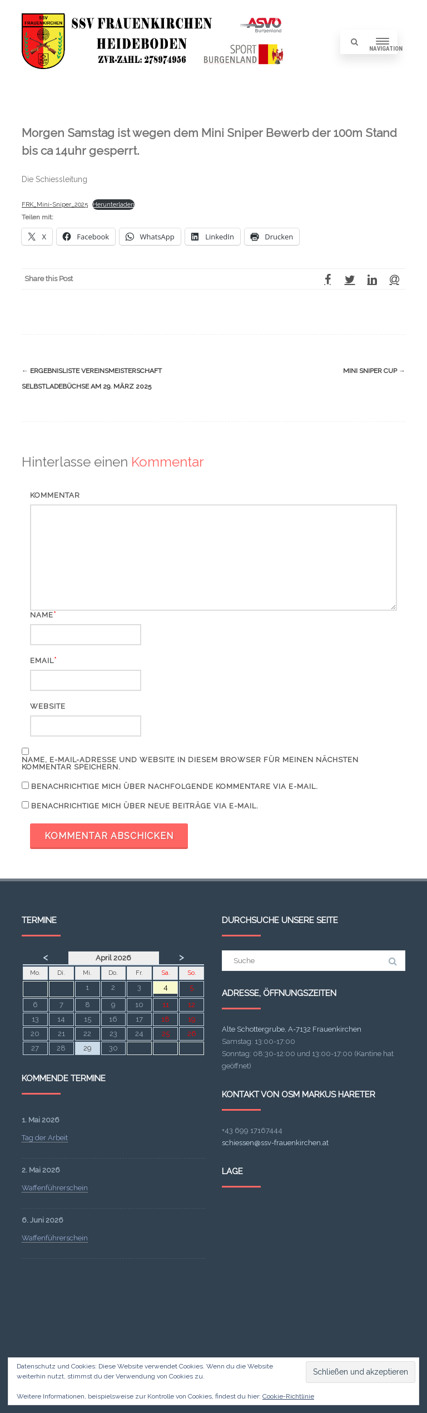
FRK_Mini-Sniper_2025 (55, 204)
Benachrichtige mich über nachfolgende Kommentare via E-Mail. (174, 786)
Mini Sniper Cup (374, 371)
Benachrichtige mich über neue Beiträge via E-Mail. (145, 805)
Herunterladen (113, 204)
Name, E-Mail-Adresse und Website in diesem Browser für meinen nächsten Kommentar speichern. (190, 763)
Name (41, 615)
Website (48, 706)
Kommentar (55, 495)
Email (42, 660)
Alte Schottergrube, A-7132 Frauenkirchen (291, 1029)
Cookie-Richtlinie (288, 1396)
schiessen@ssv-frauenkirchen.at (275, 1143)
